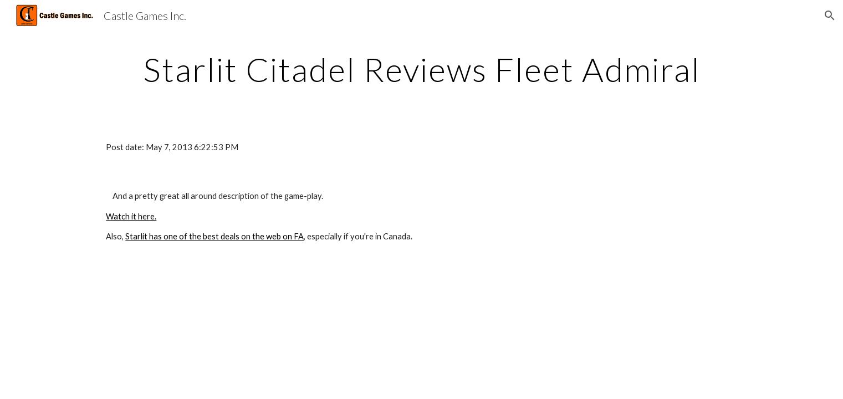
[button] (829, 15)
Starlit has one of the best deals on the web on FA (214, 236)
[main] (421, 69)
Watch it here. (131, 216)
